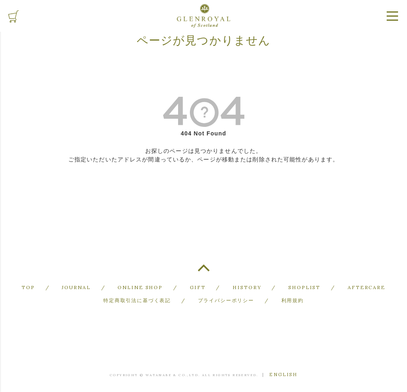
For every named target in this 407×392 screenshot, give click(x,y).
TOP (204, 271)
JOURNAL (79, 287)
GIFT (197, 287)
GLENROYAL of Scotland (203, 16)
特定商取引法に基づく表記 (137, 299)
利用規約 (292, 299)
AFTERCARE (363, 287)
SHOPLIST (302, 287)
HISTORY (246, 287)
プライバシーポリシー (226, 299)
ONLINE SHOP (141, 287)
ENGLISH (283, 372)
